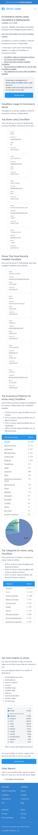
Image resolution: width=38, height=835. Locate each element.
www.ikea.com (15, 139)
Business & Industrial (14, 622)
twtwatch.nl (13, 353)
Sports (8, 611)
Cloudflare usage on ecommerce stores (19, 57)
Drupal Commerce (11, 514)
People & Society (12, 614)
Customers (25, 799)
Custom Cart (9, 457)
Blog (22, 803)
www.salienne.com (16, 328)
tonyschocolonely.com (19, 213)
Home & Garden (12, 596)
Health (8, 607)
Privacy (23, 814)
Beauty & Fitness (12, 600)
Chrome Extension (25, 2)
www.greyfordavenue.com (19, 279)
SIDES (6, 507)
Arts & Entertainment (14, 618)
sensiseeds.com (16, 188)
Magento (7, 460)
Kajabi (6, 468)
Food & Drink (11, 603)
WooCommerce (10, 446)
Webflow (7, 492)
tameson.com (15, 237)
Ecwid (6, 488)
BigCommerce (9, 485)
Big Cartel (8, 511)
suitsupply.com (16, 164)
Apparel (9, 588)
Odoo (6, 475)
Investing (5, 795)
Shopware (8, 496)
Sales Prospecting (9, 791)
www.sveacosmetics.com (18, 377)
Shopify (7, 442)
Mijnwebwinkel (9, 453)
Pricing (4, 814)
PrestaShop (8, 464)
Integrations (6, 799)
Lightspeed (8, 449)
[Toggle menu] (35, 9)
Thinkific (7, 503)
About (23, 791)
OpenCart (8, 472)
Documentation (7, 818)
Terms (23, 818)
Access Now (19, 95)
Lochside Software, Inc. (11, 831)
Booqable (7, 499)
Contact (24, 795)
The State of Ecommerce (14, 779)
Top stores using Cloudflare (14, 59)
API (3, 803)
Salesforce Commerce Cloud (12, 480)
